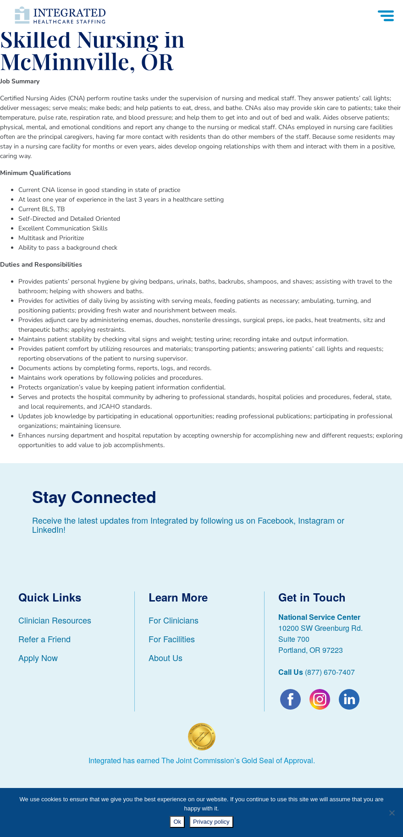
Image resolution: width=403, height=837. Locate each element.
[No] (391, 812)
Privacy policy (211, 821)
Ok (177, 821)
